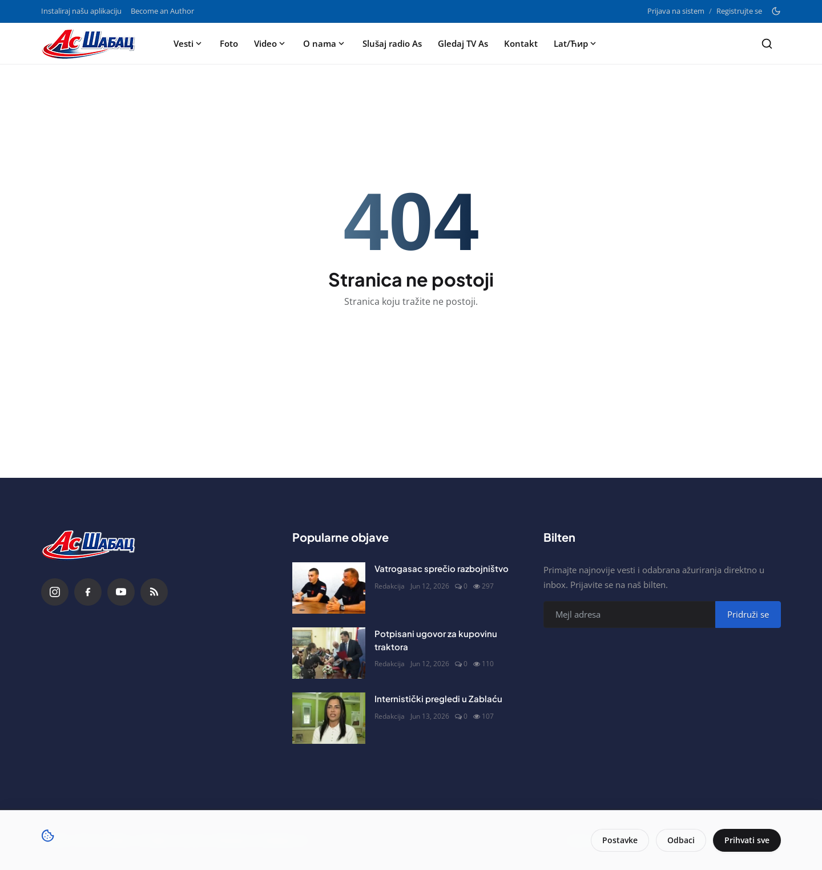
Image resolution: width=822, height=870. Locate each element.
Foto (229, 43)
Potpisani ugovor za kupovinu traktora (435, 640)
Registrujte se (739, 11)
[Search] (767, 43)
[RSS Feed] (154, 592)
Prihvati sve (746, 840)
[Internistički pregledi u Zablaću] (328, 718)
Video (270, 43)
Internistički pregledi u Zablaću (438, 698)
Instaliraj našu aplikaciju (81, 11)
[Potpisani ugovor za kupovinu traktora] (328, 653)
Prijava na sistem (675, 11)
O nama (324, 43)
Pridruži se (748, 614)
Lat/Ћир (576, 43)
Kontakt (521, 43)
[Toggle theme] (776, 11)
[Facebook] (88, 592)
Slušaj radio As (392, 43)
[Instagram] (54, 592)
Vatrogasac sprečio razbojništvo (441, 568)
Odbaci (681, 840)
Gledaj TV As (463, 43)
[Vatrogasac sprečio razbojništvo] (328, 588)
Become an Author (162, 11)
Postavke (620, 840)
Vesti (189, 43)
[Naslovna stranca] (92, 43)
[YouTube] (121, 592)
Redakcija (389, 586)
